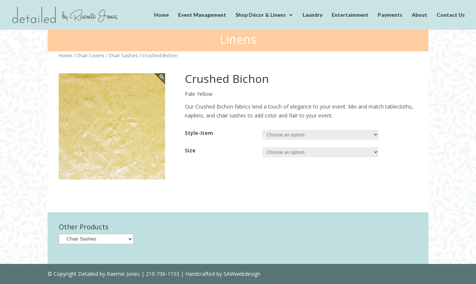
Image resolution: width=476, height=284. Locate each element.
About (419, 15)
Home (161, 15)
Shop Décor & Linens (260, 15)
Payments (390, 15)
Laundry (312, 15)
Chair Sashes (123, 55)
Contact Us (451, 15)
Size (190, 150)
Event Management (202, 15)
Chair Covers (90, 55)
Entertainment (350, 15)
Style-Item (199, 132)
